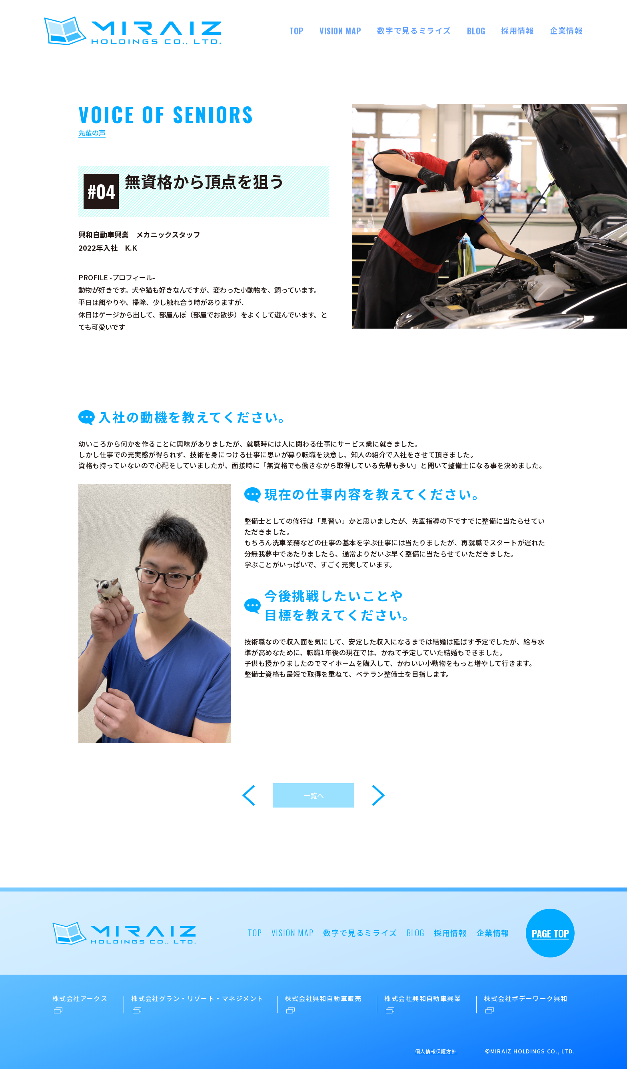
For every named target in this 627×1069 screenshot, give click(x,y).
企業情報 (566, 30)
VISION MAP (340, 31)
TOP (297, 31)
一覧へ (314, 795)
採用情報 (517, 30)
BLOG (476, 31)
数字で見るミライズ (414, 30)
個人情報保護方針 (436, 1051)
